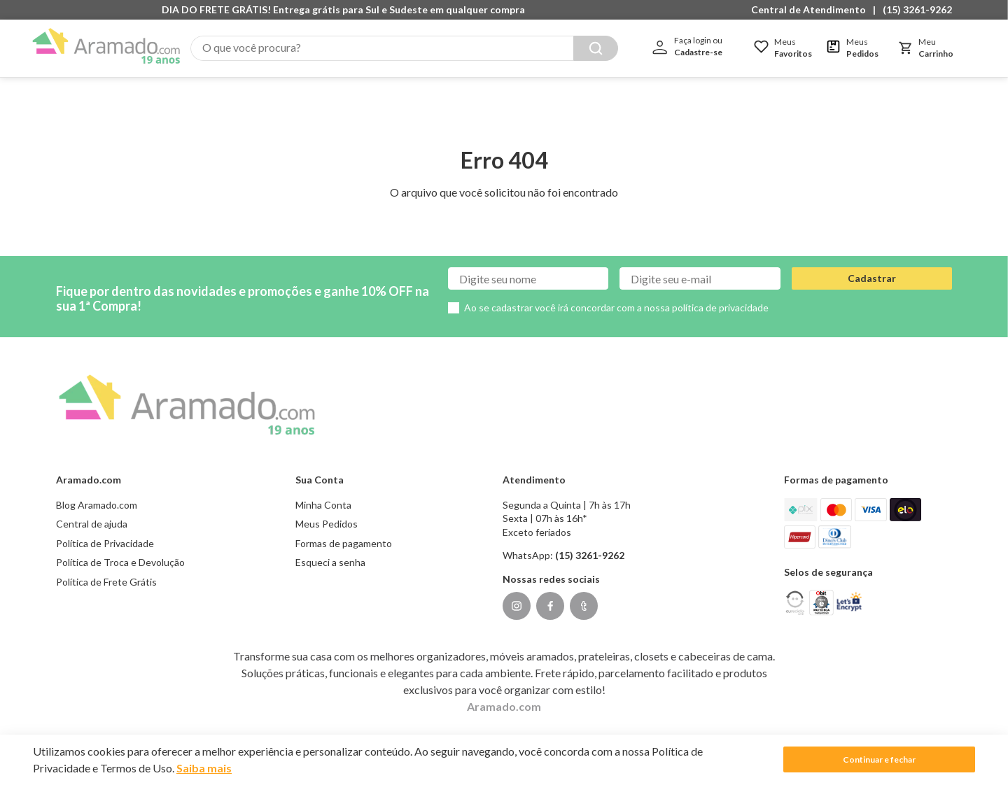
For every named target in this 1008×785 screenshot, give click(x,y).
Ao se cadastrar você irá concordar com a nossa (616, 293)
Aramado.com (504, 691)
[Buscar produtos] (681, 48)
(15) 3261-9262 (917, 9)
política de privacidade (720, 293)
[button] (812, 10)
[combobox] (447, 48)
